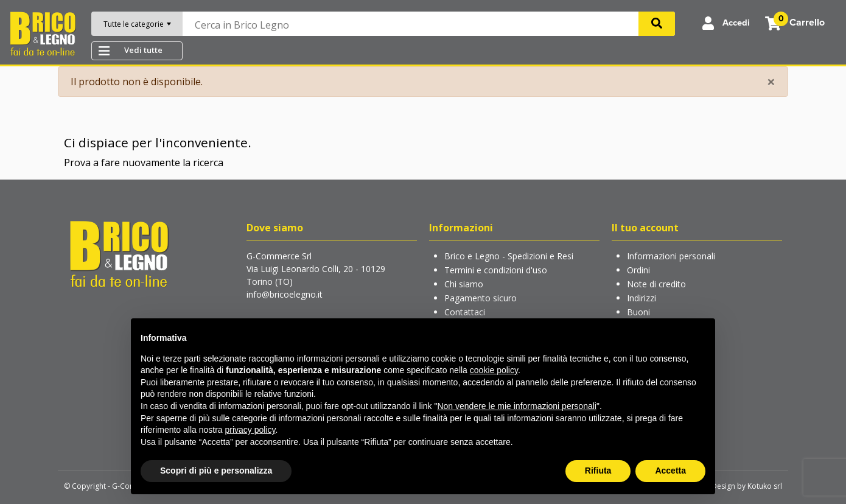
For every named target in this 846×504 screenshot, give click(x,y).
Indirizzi (641, 298)
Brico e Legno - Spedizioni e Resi (508, 256)
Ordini (638, 270)
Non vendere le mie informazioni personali (516, 406)
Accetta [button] (670, 470)
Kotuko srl (764, 486)
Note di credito (656, 284)
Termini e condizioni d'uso (495, 270)
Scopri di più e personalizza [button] (216, 470)
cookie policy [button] (494, 370)
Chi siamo (463, 284)
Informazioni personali (671, 256)
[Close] (771, 81)
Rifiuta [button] (598, 470)
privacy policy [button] (250, 430)
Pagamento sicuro (480, 298)
